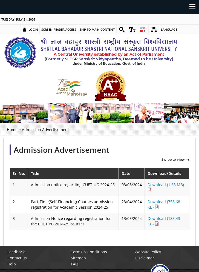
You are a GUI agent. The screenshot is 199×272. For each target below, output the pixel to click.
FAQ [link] (74, 264)
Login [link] (33, 29)
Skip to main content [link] (97, 29)
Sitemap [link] (78, 257)
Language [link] (169, 29)
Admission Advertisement (61, 149)
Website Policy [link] (148, 251)
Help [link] (11, 264)
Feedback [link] (16, 251)
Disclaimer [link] (144, 257)
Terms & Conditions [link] (89, 251)
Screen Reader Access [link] (58, 29)
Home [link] (12, 129)
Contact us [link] (17, 257)
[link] (122, 30)
